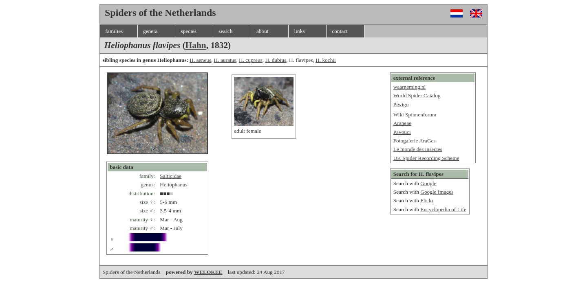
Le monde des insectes (417, 149)
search (225, 31)
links (299, 31)
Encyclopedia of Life (443, 209)
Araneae (402, 123)
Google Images (436, 192)
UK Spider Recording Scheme (426, 158)
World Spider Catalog (417, 95)
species (189, 31)
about (262, 31)
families (114, 31)
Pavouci (402, 132)
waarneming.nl (409, 87)
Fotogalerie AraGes (414, 141)
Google (428, 183)
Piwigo (401, 104)
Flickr (426, 200)
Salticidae (170, 176)
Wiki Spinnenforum (415, 115)
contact (339, 31)
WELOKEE (208, 272)
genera (150, 31)
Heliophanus (173, 184)
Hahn (195, 45)
